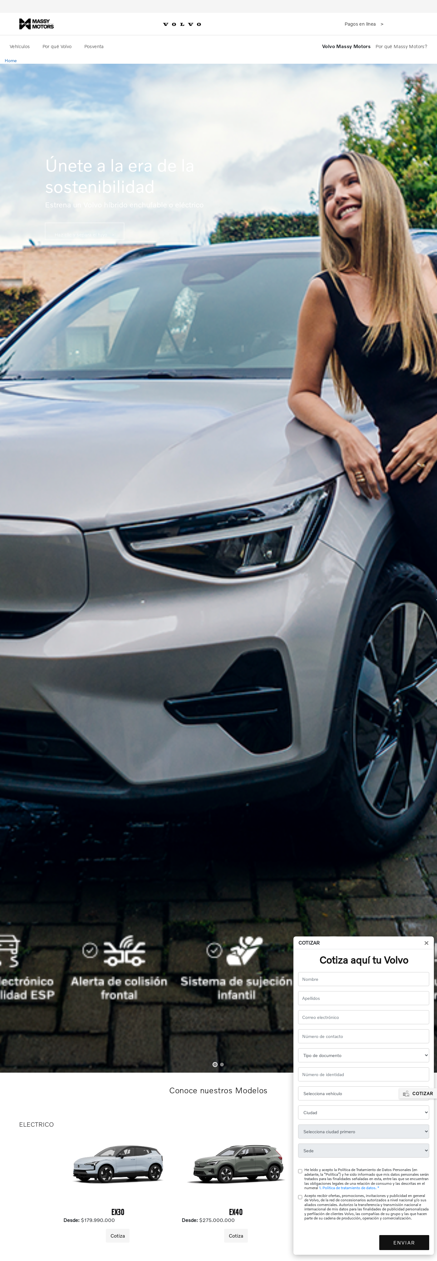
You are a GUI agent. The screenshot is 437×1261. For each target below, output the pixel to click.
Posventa (94, 46)
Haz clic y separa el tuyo (82, 234)
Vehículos (20, 46)
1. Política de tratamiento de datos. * (349, 1187)
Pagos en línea (361, 24)
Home (11, 60)
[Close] (426, 942)
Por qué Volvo (57, 46)
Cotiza (117, 1236)
